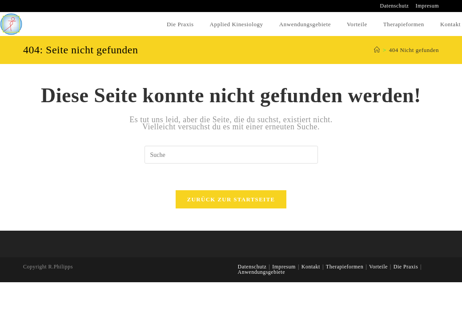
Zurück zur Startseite (231, 199)
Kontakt (310, 267)
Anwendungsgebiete (261, 272)
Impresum (427, 6)
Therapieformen (344, 267)
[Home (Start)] (377, 50)
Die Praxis (406, 267)
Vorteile (378, 267)
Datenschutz (394, 6)
